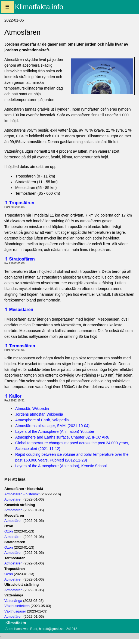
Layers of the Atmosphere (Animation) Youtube (54, 431)
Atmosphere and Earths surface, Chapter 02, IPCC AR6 (62, 437)
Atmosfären (13, 499)
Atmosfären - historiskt (21, 494)
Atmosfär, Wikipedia (32, 408)
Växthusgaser (15, 611)
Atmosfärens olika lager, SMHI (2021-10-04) (52, 426)
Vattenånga (13, 601)
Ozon (8, 531)
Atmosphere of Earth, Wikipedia (42, 420)
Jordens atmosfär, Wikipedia (39, 414)
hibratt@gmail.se (51, 629)
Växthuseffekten (17, 606)
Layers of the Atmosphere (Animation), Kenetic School (61, 466)
